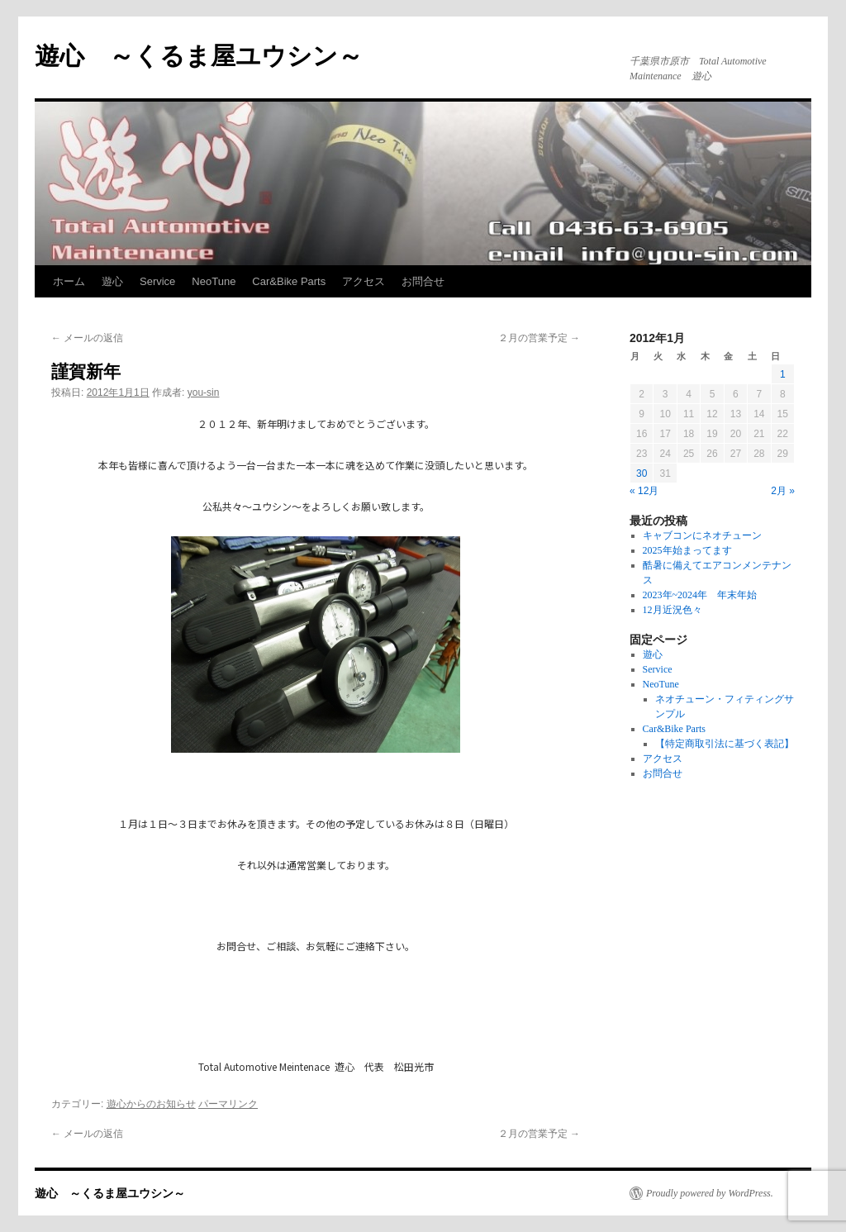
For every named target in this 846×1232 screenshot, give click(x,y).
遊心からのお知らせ (151, 1104)
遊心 (112, 281)
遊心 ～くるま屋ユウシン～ (199, 55)
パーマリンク (228, 1104)
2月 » (783, 491)
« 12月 (644, 491)
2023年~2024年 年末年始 (700, 595)
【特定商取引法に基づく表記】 (724, 743)
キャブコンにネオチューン (702, 535)
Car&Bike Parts (289, 281)
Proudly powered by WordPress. (709, 1193)
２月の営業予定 (539, 338)
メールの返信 (87, 338)
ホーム (69, 281)
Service (157, 281)
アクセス (363, 281)
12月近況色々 (672, 610)
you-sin (204, 392)
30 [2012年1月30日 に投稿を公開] (641, 473)
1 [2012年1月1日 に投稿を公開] (783, 374)
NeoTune (213, 281)
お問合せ (423, 281)
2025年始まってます (687, 550)
